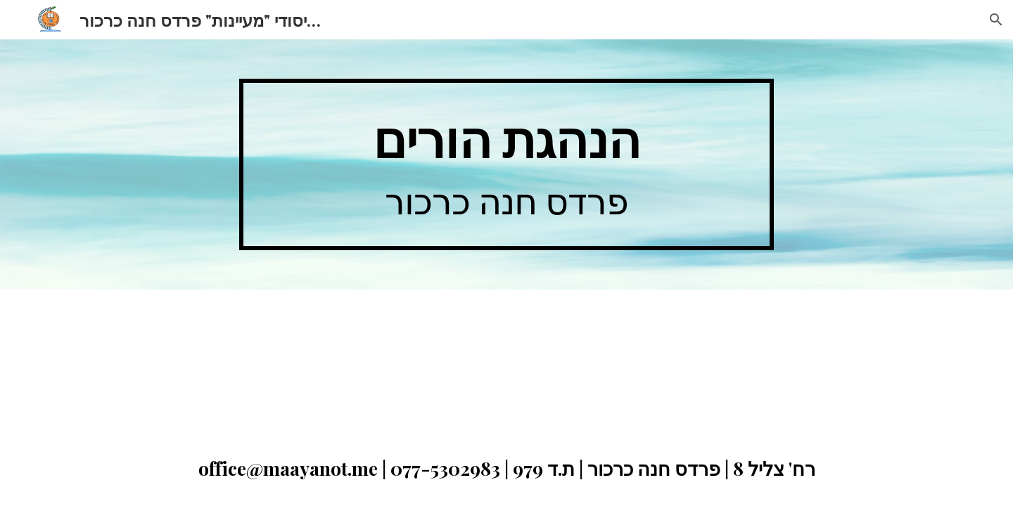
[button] (996, 20)
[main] (506, 164)
